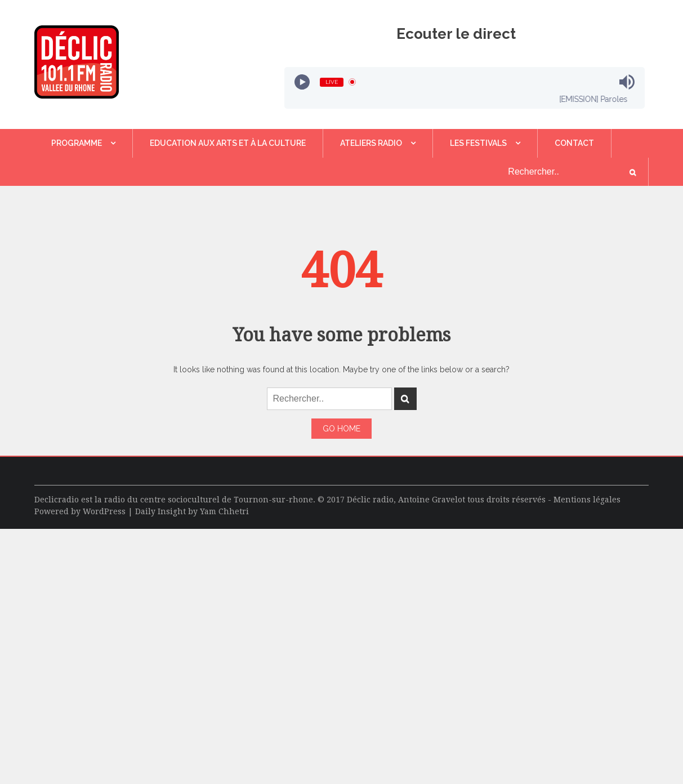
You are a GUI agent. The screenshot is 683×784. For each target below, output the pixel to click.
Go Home (341, 428)
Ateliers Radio (371, 143)
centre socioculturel (180, 499)
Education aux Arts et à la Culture (228, 143)
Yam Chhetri (224, 511)
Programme (76, 143)
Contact (574, 143)
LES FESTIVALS (478, 143)
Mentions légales (586, 499)
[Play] (302, 82)
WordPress (104, 511)
